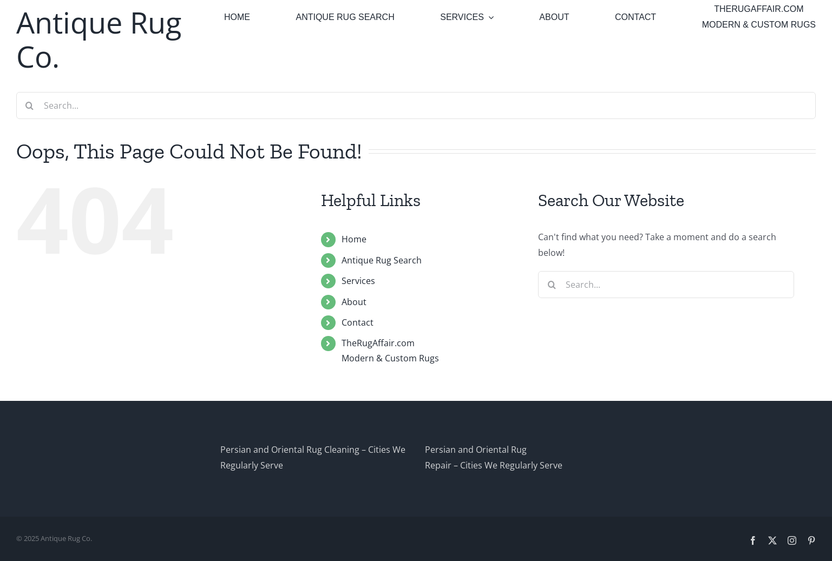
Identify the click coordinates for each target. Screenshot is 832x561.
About (354, 302)
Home (354, 239)
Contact (358, 322)
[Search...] (416, 105)
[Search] (29, 105)
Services (358, 281)
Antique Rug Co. (98, 39)
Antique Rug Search (382, 260)
